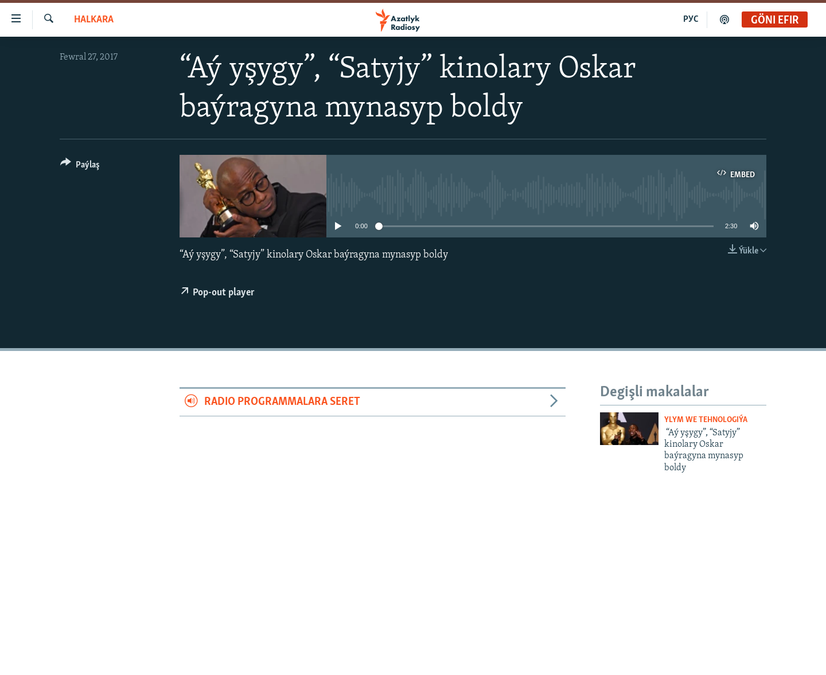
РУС (691, 19)
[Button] (80, 166)
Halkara (94, 19)
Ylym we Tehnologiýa (705, 420)
